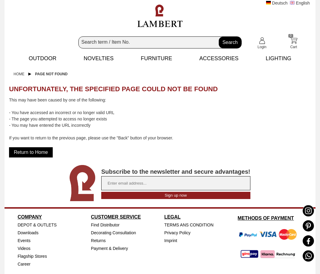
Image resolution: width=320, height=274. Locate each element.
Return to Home (31, 152)
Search (230, 42)
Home (19, 74)
